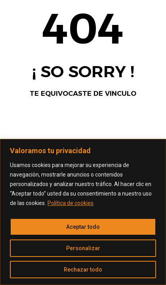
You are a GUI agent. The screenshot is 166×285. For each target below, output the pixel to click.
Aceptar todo (83, 227)
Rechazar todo (83, 269)
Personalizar (83, 248)
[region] (83, 212)
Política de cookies (70, 203)
